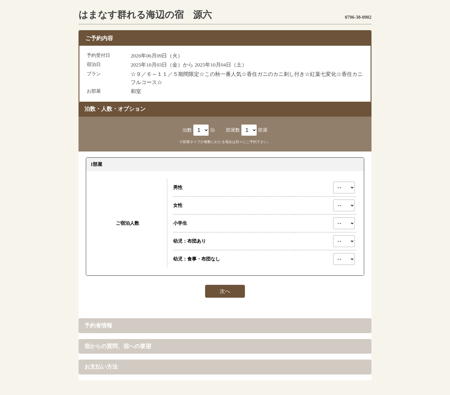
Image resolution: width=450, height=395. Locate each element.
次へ (225, 291)
